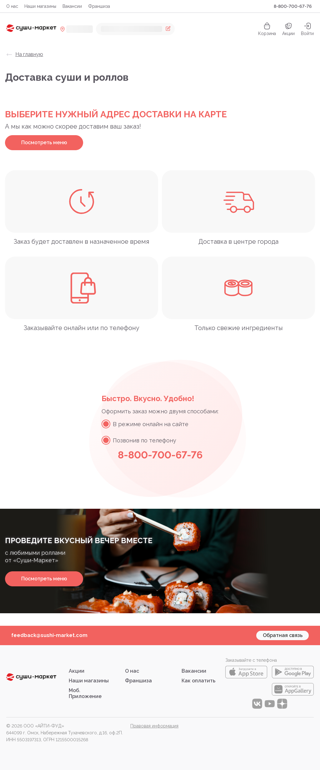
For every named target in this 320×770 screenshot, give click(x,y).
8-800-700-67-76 (293, 6)
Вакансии (72, 6)
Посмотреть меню (44, 142)
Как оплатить (198, 681)
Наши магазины (40, 6)
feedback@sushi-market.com (49, 635)
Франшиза (99, 6)
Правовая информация (154, 725)
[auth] (307, 29)
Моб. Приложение (85, 693)
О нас (12, 6)
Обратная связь (282, 635)
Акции (288, 29)
